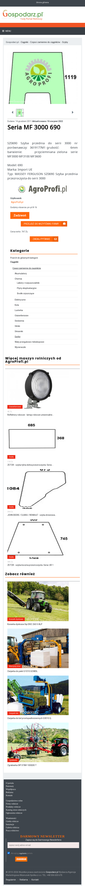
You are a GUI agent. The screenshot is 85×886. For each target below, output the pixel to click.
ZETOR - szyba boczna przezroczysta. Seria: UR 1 (30, 565)
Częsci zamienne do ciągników (45, 42)
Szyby (65, 42)
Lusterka (19, 310)
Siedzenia (19, 321)
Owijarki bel (13, 713)
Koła (17, 305)
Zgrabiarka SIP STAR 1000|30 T (22, 765)
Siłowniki (19, 331)
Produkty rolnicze (13, 807)
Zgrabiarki (13, 760)
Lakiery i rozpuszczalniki (28, 283)
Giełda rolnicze (12, 821)
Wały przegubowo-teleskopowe (29, 342)
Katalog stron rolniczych (16, 810)
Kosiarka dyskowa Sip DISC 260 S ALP (24, 624)
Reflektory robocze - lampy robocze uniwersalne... (30, 415)
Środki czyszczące (25, 293)
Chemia (18, 279)
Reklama (9, 792)
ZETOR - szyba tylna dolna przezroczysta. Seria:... (30, 465)
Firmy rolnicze (12, 804)
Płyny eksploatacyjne (27, 288)
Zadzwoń (20, 215)
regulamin (23, 853)
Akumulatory (21, 273)
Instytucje (10, 824)
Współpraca (11, 789)
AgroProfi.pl (17, 202)
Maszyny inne (14, 666)
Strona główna (42, 2)
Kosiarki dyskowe (16, 619)
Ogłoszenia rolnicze (14, 813)
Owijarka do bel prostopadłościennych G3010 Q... (29, 718)
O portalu (10, 783)
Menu (8, 31)
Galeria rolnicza (12, 827)
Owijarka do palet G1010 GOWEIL (22, 671)
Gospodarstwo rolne (14, 801)
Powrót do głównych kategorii (24, 258)
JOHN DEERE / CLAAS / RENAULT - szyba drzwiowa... (31, 515)
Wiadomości (11, 818)
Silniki (17, 326)
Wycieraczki (20, 347)
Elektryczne (20, 300)
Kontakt (9, 795)
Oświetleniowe (21, 315)
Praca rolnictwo (12, 830)
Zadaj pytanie (45, 239)
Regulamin (11, 880)
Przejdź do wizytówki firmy (45, 224)
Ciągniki (25, 42)
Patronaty (10, 786)
